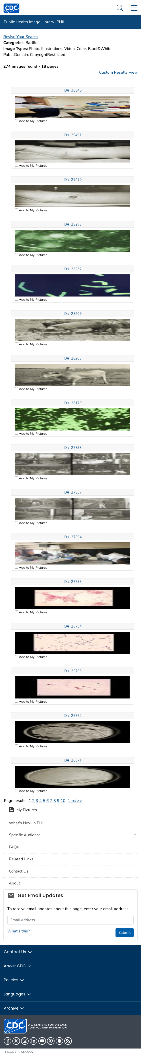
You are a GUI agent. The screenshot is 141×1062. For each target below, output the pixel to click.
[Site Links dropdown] (134, 8)
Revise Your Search (20, 36)
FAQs (14, 847)
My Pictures (23, 810)
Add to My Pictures (32, 121)
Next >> (75, 800)
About (14, 883)
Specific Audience (25, 835)
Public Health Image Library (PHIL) (35, 22)
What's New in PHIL (27, 823)
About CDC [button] (18, 966)
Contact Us (18, 871)
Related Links (21, 859)
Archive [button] (14, 1008)
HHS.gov (10, 1052)
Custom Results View (118, 72)
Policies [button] (14, 980)
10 (63, 800)
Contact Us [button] (18, 952)
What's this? (18, 931)
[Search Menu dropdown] (120, 8)
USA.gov (27, 1052)
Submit (124, 932)
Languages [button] (18, 994)
